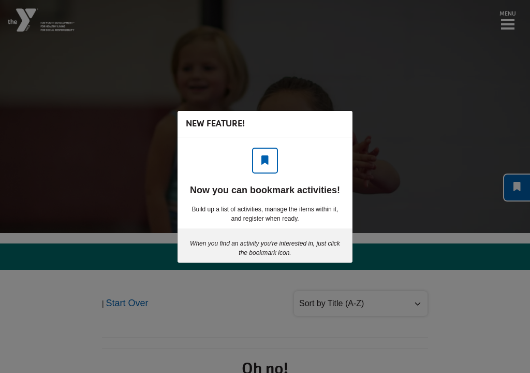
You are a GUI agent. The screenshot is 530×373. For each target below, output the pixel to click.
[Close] (339, 124)
